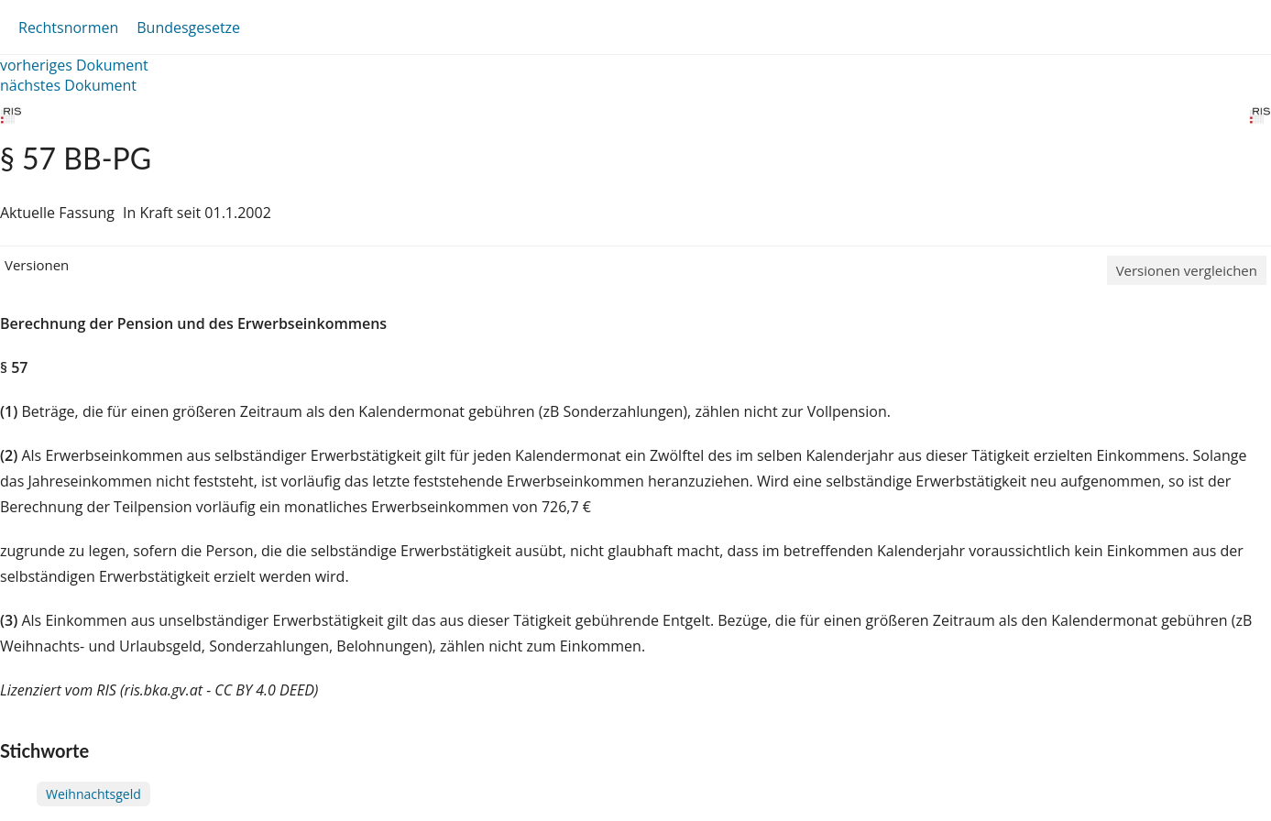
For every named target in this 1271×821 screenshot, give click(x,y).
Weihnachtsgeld (93, 794)
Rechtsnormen (68, 27)
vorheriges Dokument (74, 65)
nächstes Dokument (68, 85)
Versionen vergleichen (1186, 270)
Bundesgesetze (188, 27)
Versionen (37, 265)
